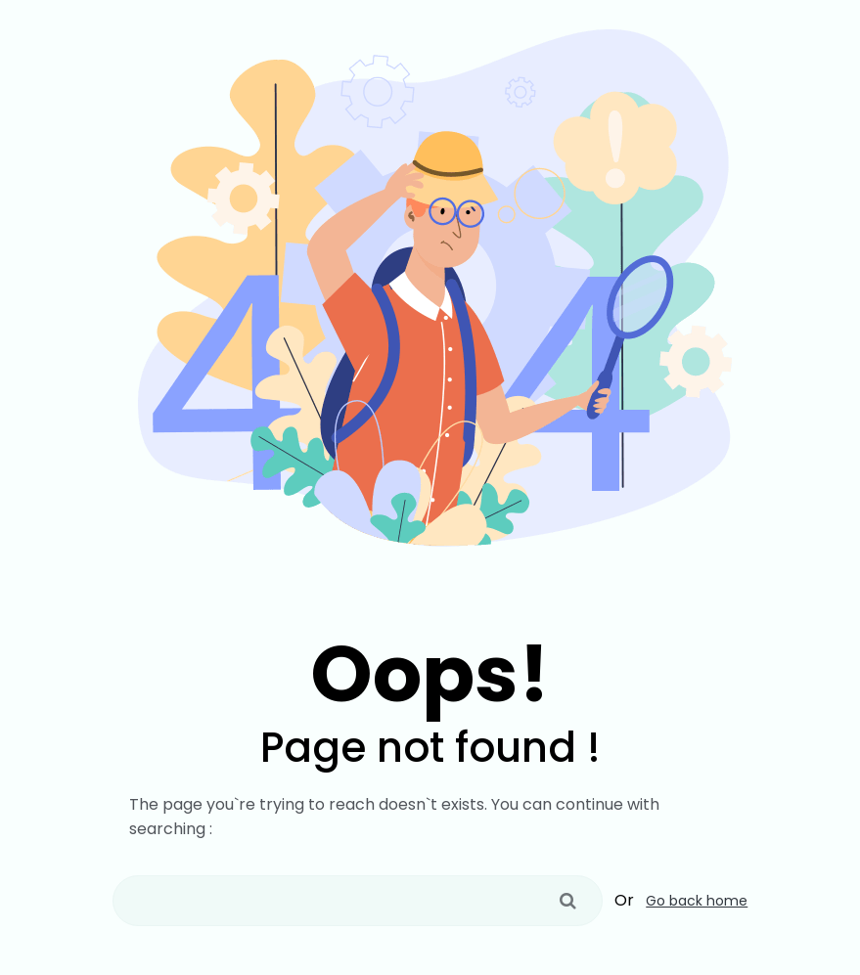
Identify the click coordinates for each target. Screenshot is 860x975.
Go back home (696, 901)
